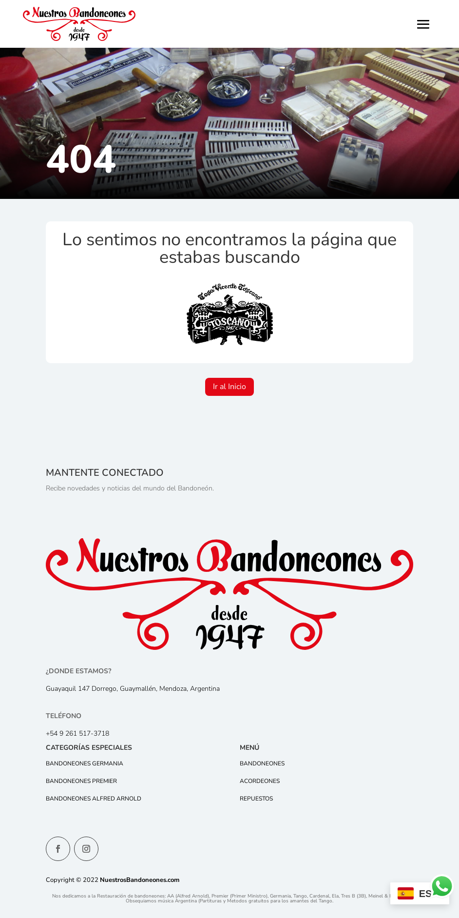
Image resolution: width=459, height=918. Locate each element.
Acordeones (260, 781)
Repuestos (256, 798)
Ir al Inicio (229, 386)
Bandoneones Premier (81, 781)
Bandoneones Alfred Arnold (93, 798)
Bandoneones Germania (84, 763)
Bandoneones (262, 763)
